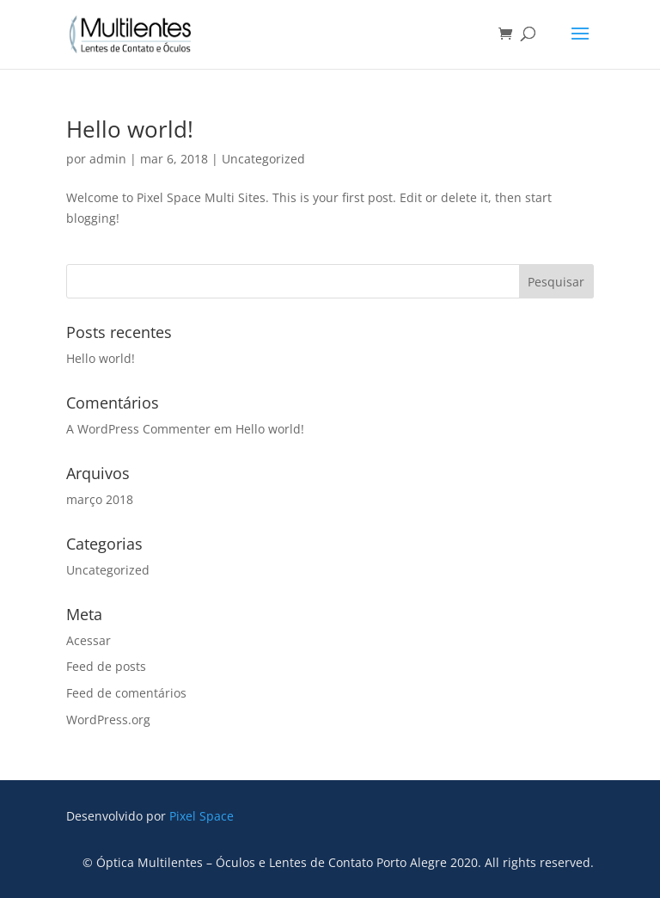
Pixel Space (201, 816)
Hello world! (129, 129)
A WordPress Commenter (138, 429)
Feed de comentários (126, 693)
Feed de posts (106, 666)
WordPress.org (108, 719)
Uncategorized (263, 159)
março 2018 (99, 499)
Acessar (88, 640)
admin (107, 159)
